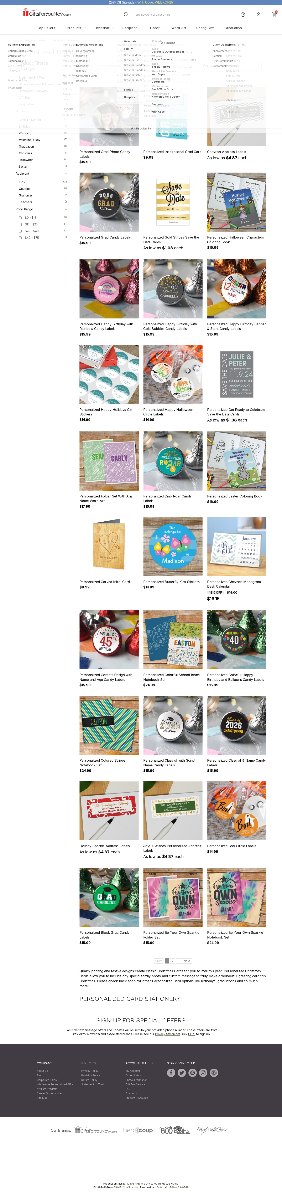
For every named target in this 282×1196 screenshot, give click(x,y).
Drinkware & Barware (43, 90)
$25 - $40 (32, 231)
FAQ (128, 1088)
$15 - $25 (31, 224)
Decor (155, 28)
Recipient (129, 28)
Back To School (43, 119)
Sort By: (209, 65)
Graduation (233, 28)
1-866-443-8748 (178, 1187)
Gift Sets (43, 97)
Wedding (43, 133)
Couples (43, 188)
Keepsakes (43, 104)
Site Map (42, 1097)
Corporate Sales (47, 1080)
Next (187, 79)
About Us (42, 1071)
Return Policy (89, 1080)
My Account (133, 1071)
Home (17, 40)
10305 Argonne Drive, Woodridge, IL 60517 (153, 1183)
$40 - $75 (32, 238)
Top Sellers (46, 28)
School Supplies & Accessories (43, 84)
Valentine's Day (43, 139)
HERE (191, 1034)
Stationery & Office (43, 77)
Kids (43, 181)
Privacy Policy (89, 1071)
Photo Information (136, 1080)
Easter (43, 166)
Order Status (133, 1075)
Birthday (43, 126)
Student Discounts (137, 1097)
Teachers (43, 201)
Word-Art (178, 28)
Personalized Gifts (36, 40)
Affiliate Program (47, 1088)
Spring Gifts (205, 28)
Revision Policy (90, 1075)
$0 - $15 (30, 218)
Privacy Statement (167, 1034)
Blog (39, 1075)
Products (74, 28)
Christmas (43, 152)
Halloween (43, 159)
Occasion (101, 28)
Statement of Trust (92, 1084)
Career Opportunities (50, 1093)
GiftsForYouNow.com (126, 1187)
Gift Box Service (135, 1084)
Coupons (131, 1093)
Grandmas (43, 195)
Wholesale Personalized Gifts (55, 1084)
